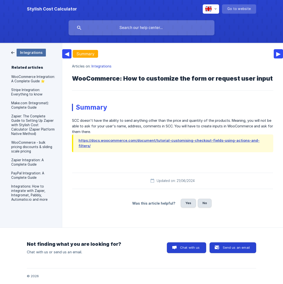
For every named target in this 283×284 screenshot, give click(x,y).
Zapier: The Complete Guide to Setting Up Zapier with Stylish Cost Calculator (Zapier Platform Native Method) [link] (33, 125)
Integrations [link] (101, 66)
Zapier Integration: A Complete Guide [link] (27, 162)
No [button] (204, 203)
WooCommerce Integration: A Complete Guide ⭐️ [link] (33, 79)
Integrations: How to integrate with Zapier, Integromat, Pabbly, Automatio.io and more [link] (29, 192)
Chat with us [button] (190, 247)
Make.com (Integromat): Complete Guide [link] (30, 105)
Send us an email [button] (236, 247)
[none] (52, 9)
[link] (28, 52)
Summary (85, 53)
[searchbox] (141, 27)
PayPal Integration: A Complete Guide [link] (27, 175)
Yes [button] (188, 203)
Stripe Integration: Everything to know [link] (26, 92)
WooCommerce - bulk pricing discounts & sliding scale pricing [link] (31, 147)
